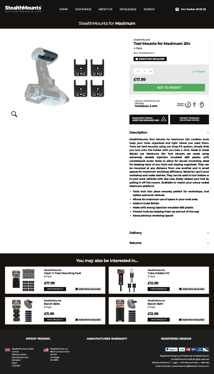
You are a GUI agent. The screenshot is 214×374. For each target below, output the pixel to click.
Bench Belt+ (156, 302)
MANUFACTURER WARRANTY (107, 338)
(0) (190, 9)
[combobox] (143, 71)
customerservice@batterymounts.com (190, 366)
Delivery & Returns (161, 362)
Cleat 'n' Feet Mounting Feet (62, 272)
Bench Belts (52, 302)
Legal (174, 362)
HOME (63, 9)
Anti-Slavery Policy (189, 362)
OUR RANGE (83, 9)
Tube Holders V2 (158, 272)
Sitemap (205, 362)
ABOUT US (105, 9)
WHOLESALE (128, 9)
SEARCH (149, 9)
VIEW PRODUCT (55, 289)
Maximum (125, 23)
